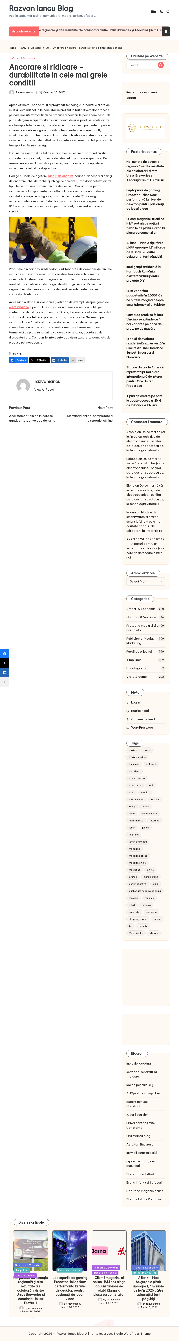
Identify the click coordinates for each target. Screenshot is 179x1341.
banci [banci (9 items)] (147, 750)
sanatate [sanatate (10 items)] (134, 912)
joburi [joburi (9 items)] (132, 827)
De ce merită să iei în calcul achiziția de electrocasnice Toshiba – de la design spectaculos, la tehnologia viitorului (145, 441)
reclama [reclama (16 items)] (133, 897)
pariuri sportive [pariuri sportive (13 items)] (137, 883)
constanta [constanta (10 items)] (135, 785)
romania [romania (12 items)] (146, 904)
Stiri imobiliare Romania (143, 1199)
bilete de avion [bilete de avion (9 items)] (137, 757)
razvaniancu (47, 381)
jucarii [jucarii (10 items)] (145, 827)
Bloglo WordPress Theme (132, 1334)
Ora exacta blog (138, 1136)
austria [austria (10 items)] (133, 750)
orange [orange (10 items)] (133, 876)
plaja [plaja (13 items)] (155, 883)
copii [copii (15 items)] (150, 785)
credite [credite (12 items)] (145, 792)
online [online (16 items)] (150, 869)
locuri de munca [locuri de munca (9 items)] (138, 841)
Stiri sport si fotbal (140, 1174)
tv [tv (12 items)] (130, 926)
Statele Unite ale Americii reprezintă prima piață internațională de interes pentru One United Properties (144, 376)
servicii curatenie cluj (141, 1153)
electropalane (19, 307)
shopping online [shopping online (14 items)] (138, 919)
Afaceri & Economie (23, 58)
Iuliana (131, 512)
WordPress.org (142, 727)
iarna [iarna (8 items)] (132, 813)
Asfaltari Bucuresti (140, 1144)
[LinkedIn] (60, 360)
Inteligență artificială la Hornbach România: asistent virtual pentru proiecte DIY (143, 274)
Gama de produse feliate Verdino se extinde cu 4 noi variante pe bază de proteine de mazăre (144, 322)
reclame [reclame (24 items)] (149, 897)
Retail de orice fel (139, 652)
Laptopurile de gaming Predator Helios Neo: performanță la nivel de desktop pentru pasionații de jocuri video (145, 199)
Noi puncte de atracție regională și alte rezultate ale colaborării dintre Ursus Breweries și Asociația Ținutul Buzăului (145, 171)
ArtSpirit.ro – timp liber (143, 1093)
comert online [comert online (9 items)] (137, 778)
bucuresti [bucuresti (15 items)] (134, 764)
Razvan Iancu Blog (41, 8)
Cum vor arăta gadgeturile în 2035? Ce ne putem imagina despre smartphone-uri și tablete (145, 298)
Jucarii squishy (137, 1115)
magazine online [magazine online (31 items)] (138, 855)
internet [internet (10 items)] (154, 820)
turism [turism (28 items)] (156, 919)
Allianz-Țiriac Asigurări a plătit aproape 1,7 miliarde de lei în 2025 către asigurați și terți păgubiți (145, 250)
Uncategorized (137, 668)
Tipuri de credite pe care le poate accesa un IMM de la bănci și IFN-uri (144, 400)
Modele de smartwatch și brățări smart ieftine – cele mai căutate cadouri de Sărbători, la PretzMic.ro (144, 521)
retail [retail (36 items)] (132, 904)
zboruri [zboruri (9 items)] (154, 933)
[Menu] (153, 11)
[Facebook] (18, 360)
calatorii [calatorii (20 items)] (151, 764)
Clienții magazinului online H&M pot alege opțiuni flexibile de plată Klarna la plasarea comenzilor (145, 226)
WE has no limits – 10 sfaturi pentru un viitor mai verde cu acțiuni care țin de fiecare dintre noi (145, 548)
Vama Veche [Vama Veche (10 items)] (136, 933)
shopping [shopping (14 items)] (151, 912)
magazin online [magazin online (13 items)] (137, 862)
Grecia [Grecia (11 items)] (145, 806)
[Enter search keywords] (145, 64)
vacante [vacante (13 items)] (143, 926)
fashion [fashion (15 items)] (155, 799)
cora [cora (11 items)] (131, 792)
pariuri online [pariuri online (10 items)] (151, 876)
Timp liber (133, 660)
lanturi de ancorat (60, 176)
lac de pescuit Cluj (139, 1085)
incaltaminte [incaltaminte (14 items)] (136, 820)
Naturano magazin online (144, 1191)
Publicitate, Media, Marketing (140, 641)
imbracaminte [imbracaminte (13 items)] (149, 813)
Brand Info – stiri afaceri (144, 1182)
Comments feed (143, 719)
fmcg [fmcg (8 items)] (132, 806)
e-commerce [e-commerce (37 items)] (136, 799)
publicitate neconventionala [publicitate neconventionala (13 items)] (145, 890)
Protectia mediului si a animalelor (142, 628)
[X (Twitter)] (39, 360)
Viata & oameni (137, 677)
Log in (135, 702)
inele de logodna (138, 1063)
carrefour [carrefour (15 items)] (134, 771)
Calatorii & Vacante (141, 617)
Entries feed (140, 711)
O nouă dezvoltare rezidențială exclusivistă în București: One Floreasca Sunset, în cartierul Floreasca (145, 348)
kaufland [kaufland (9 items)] (134, 834)
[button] (44, 389)
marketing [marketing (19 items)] (134, 869)
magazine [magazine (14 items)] (134, 848)
